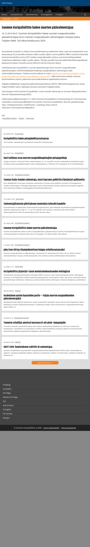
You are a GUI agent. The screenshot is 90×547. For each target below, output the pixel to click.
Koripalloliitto (19, 134)
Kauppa (6, 418)
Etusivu (4, 15)
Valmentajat (30, 118)
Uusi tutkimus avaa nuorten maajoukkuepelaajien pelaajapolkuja (35, 158)
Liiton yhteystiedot (51, 428)
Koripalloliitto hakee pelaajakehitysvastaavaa (26, 139)
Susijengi (6, 384)
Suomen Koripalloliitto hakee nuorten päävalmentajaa (30, 228)
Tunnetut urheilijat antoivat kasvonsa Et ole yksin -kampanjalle (35, 323)
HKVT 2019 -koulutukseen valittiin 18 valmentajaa (28, 347)
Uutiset (15, 19)
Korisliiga (7, 393)
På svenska (7, 413)
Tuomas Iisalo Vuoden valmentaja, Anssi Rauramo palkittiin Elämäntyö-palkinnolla (44, 180)
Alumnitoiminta (32, 15)
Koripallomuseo (16, 15)
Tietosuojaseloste (68, 428)
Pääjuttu (21, 118)
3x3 (4, 401)
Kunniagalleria (46, 15)
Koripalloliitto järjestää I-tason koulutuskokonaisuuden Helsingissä (37, 272)
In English (59, 15)
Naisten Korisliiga (10, 397)
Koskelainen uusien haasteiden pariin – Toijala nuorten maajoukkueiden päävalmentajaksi (39, 297)
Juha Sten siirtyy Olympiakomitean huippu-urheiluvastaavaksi (34, 250)
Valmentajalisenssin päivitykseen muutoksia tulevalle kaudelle (35, 204)
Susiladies (7, 389)
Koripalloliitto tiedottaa (9, 118)
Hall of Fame (6, 19)
